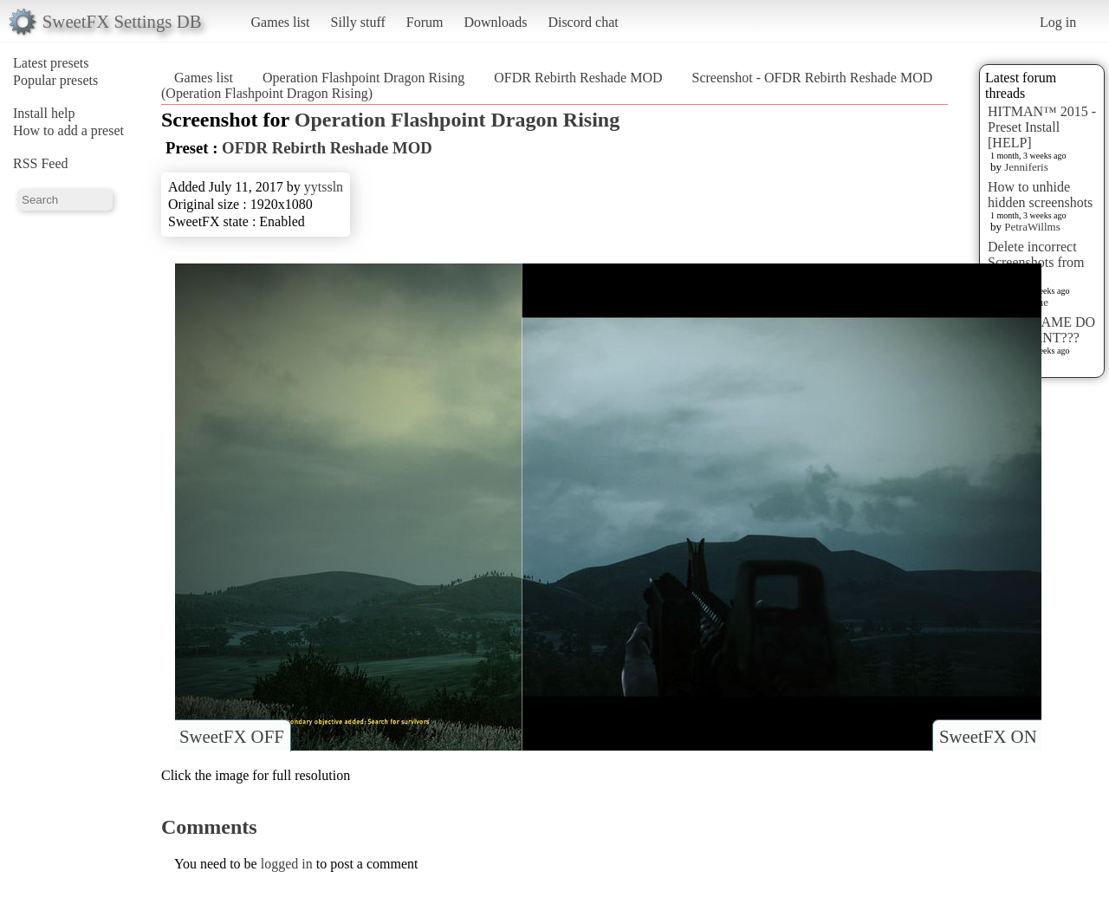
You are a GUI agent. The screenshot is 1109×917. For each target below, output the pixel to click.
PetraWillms (1032, 226)
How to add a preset (68, 130)
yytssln (323, 186)
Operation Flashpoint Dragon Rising (363, 77)
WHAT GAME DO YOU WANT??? (1041, 330)
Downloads (495, 22)
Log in (1058, 22)
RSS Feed (40, 163)
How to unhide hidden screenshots (1040, 194)
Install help (44, 113)
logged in (287, 863)
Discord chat (583, 22)
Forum (425, 22)
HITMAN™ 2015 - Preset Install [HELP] (1042, 127)
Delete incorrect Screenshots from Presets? (1036, 262)
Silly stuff (358, 22)
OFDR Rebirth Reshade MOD (578, 77)
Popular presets (55, 80)
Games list (280, 22)
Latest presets (51, 62)
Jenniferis (1026, 166)
